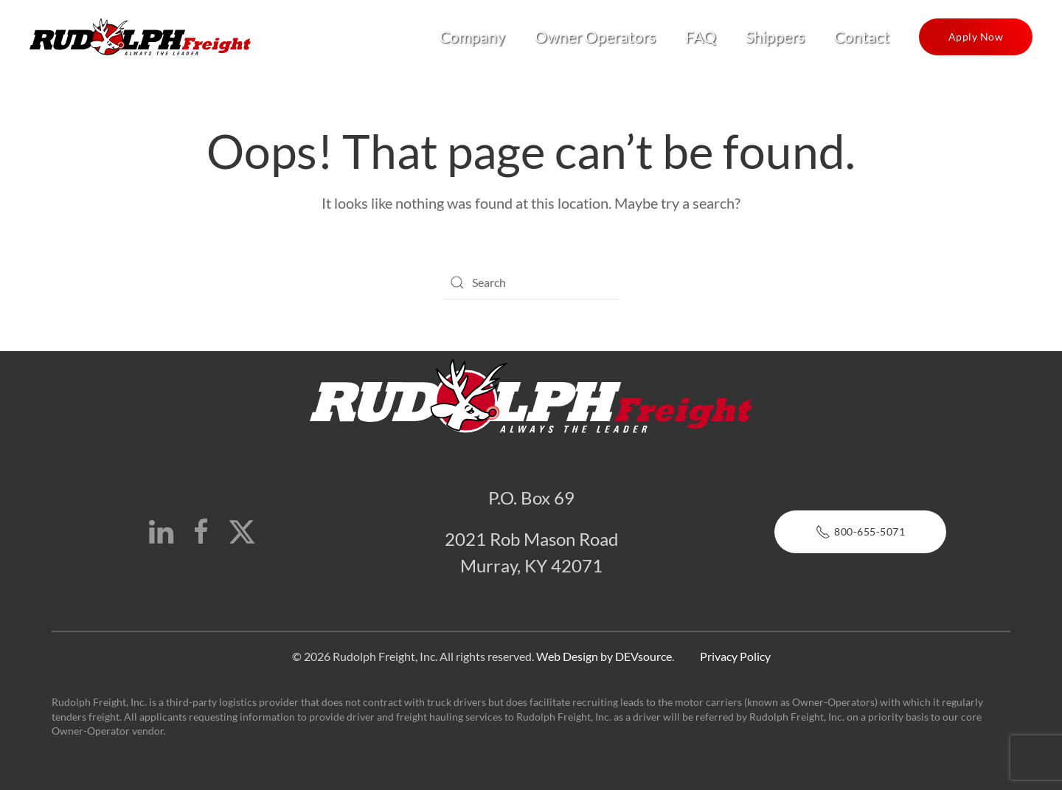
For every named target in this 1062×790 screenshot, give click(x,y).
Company (472, 36)
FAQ (700, 36)
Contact (861, 36)
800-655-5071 (860, 531)
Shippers (775, 36)
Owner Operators (595, 36)
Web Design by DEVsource (604, 656)
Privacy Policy (735, 656)
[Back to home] (140, 37)
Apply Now (976, 36)
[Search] (531, 282)
